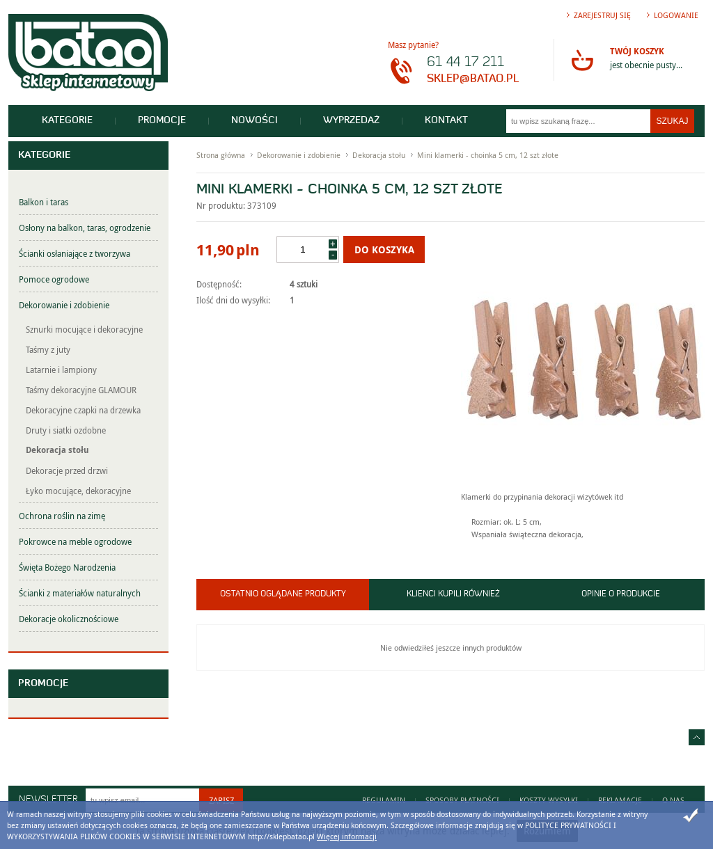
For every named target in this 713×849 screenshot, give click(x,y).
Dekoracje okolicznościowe (68, 618)
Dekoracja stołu (57, 450)
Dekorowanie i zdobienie (64, 304)
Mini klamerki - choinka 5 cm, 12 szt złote (487, 155)
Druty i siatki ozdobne (66, 430)
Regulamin (383, 800)
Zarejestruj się (602, 15)
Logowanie (676, 15)
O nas (673, 800)
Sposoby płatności (462, 800)
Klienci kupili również (453, 594)
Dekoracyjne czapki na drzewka (83, 409)
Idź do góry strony (697, 737)
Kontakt (446, 121)
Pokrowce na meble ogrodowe (75, 541)
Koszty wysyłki (548, 800)
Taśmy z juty (48, 349)
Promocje (162, 121)
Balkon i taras (43, 201)
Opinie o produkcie (620, 594)
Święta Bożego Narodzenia (67, 567)
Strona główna (220, 155)
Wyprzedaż (351, 121)
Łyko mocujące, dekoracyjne (78, 490)
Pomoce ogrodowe (54, 279)
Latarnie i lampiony (61, 369)
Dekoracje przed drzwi (67, 470)
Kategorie (67, 121)
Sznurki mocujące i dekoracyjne (84, 329)
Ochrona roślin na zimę (62, 515)
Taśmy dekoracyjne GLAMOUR (81, 389)
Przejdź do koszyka (582, 60)
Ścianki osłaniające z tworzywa (74, 253)
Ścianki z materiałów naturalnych (80, 592)
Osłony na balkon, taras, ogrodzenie (84, 227)
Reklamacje (620, 800)
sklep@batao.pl (473, 79)
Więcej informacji (347, 836)
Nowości (254, 121)
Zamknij (690, 815)
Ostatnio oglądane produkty (283, 594)
